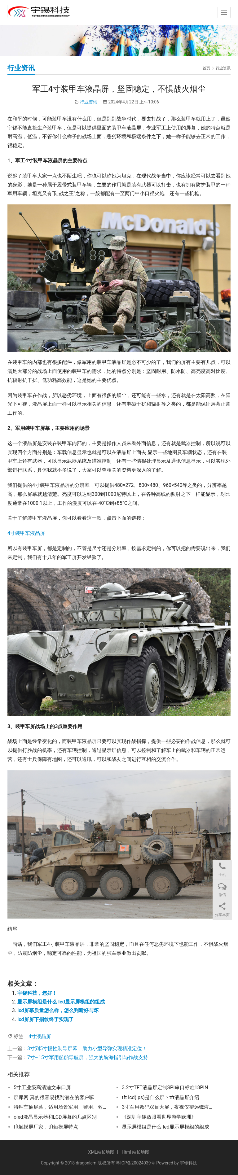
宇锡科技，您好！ (37, 993)
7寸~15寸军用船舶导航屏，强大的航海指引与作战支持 (87, 1057)
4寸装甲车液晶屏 (26, 533)
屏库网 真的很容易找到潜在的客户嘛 (54, 1097)
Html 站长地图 (136, 1152)
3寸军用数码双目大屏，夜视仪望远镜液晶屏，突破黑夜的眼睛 (169, 1107)
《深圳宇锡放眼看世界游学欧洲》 (159, 1117)
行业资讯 (88, 101)
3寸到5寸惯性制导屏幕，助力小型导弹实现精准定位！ (87, 1048)
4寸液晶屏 (40, 1036)
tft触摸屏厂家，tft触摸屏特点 (46, 1127)
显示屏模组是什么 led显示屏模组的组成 (61, 1002)
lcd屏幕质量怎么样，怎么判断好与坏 (58, 1010)
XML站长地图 (101, 1152)
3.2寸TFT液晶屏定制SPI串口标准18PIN (165, 1087)
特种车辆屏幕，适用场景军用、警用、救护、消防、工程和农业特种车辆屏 (61, 1107)
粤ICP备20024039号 (135, 1162)
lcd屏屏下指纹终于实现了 (45, 1019)
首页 (206, 68)
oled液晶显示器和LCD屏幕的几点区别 (55, 1117)
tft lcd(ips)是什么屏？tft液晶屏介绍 (160, 1097)
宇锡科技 (188, 1162)
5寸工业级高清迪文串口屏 (42, 1087)
